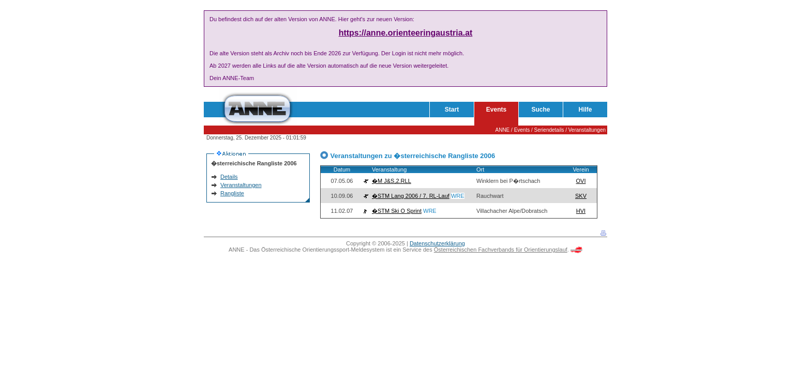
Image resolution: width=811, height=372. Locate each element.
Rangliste (232, 193)
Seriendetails (549, 130)
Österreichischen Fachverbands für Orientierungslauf (500, 249)
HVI (580, 211)
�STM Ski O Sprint (397, 211)
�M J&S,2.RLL (391, 181)
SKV (581, 196)
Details (229, 177)
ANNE (502, 130)
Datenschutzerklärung (437, 243)
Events (496, 109)
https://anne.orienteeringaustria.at (406, 32)
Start (452, 109)
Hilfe (585, 109)
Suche (540, 109)
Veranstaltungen (587, 130)
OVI (581, 181)
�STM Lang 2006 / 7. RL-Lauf (410, 196)
